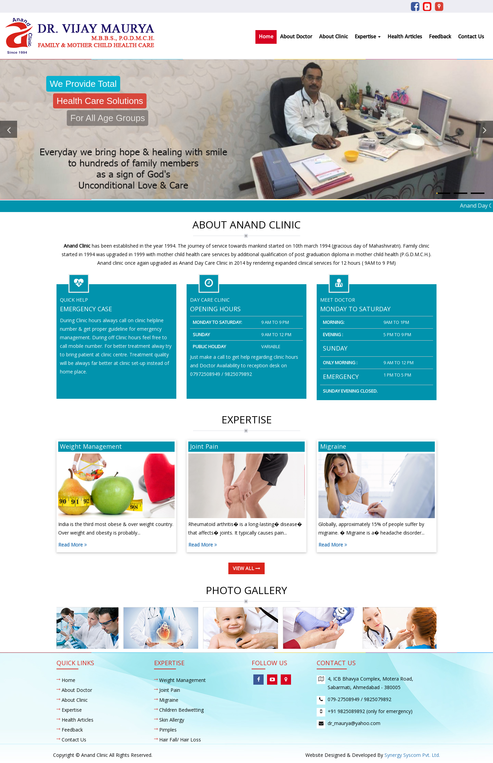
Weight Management (182, 680)
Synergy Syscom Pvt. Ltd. (412, 755)
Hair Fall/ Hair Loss (180, 739)
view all (246, 568)
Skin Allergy (171, 719)
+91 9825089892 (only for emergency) (370, 711)
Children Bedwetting (181, 710)
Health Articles (405, 37)
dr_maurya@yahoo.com (354, 723)
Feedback (440, 37)
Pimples (168, 729)
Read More (72, 544)
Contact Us (471, 37)
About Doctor (296, 37)
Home (266, 37)
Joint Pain (169, 690)
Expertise (368, 37)
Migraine (168, 700)
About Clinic (333, 37)
